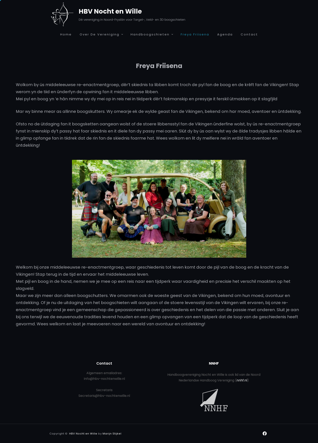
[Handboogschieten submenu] (172, 34)
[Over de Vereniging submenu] (122, 34)
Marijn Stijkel (112, 434)
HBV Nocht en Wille (110, 11)
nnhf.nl (241, 380)
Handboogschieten (150, 34)
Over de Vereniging (99, 34)
